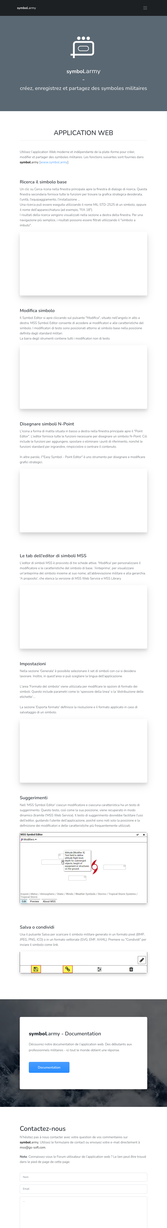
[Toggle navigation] (145, 8)
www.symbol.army (53, 162)
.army (26, 8)
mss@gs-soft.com (32, 1147)
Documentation (49, 1067)
